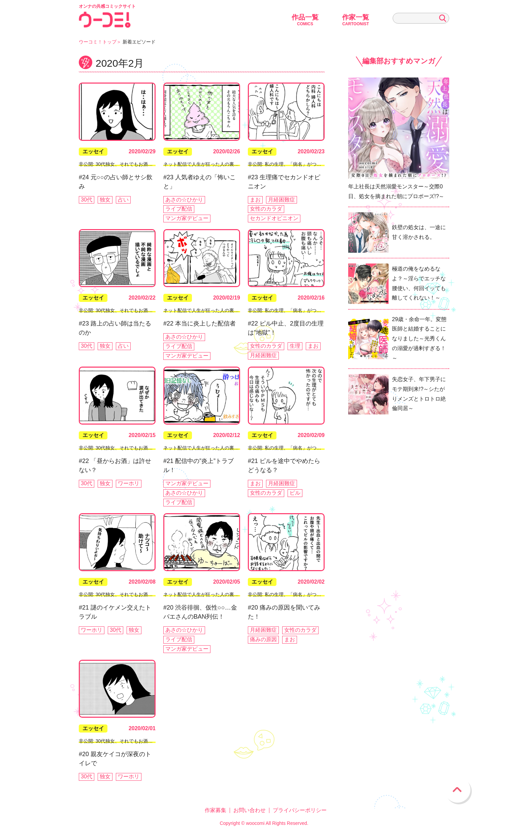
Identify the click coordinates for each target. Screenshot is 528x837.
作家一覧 (355, 19)
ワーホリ (128, 483)
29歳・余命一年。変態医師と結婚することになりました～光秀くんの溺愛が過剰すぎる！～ (419, 338)
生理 (295, 346)
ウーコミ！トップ (98, 41)
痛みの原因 (263, 639)
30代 (86, 200)
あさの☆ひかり (184, 200)
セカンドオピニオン (274, 218)
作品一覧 (305, 19)
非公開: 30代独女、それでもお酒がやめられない (130, 164)
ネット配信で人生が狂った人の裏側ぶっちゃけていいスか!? (226, 164)
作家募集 (215, 810)
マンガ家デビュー (186, 218)
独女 (105, 200)
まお (255, 200)
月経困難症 (281, 200)
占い (123, 200)
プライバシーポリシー (300, 810)
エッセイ (93, 151)
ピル (295, 493)
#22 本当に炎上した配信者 (199, 323)
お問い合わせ (249, 810)
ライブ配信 (178, 209)
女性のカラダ (266, 209)
